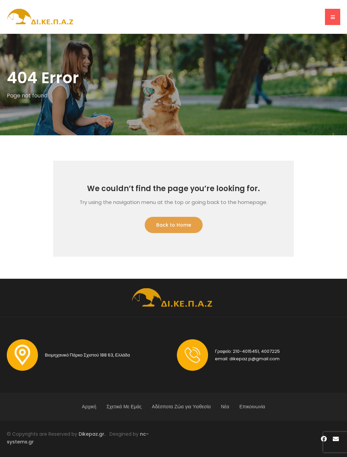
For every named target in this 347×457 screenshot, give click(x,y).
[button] (332, 17)
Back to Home (173, 225)
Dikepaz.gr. (94, 434)
